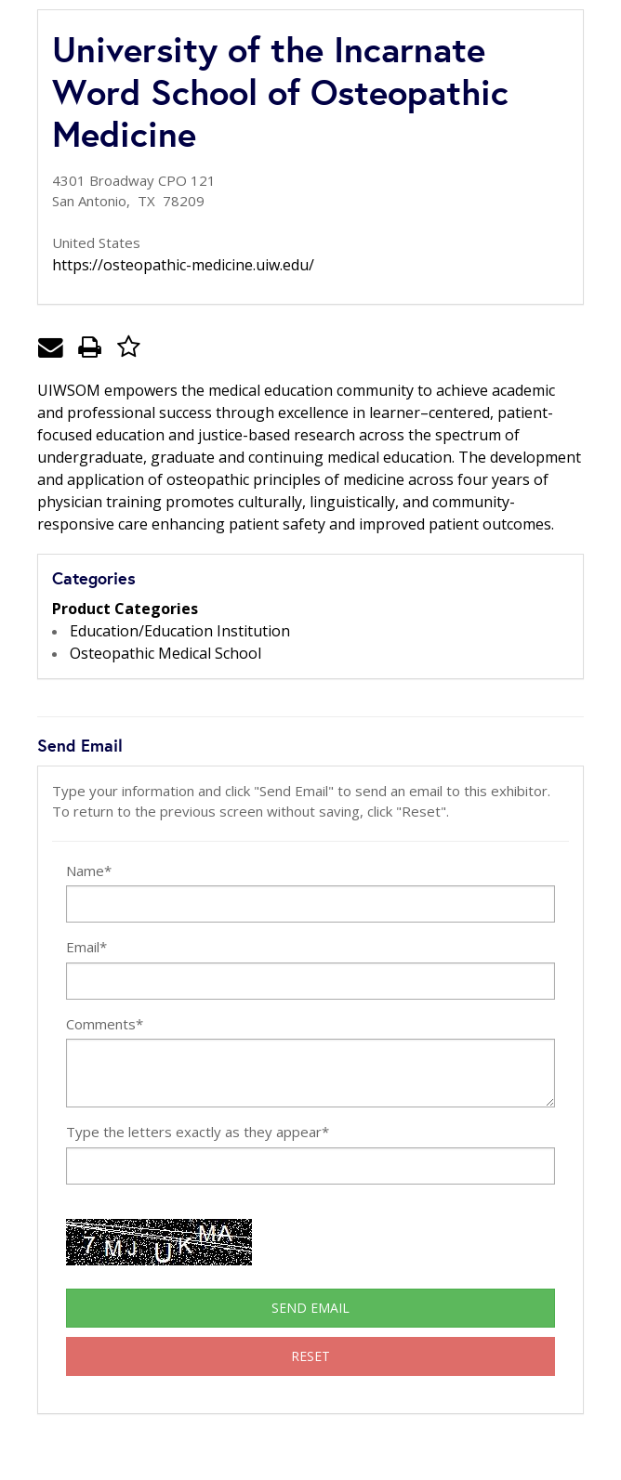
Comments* (104, 1024)
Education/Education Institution (180, 631)
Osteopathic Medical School (165, 653)
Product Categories (125, 608)
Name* (89, 870)
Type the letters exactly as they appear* (197, 1131)
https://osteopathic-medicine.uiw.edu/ (183, 265)
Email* (86, 946)
